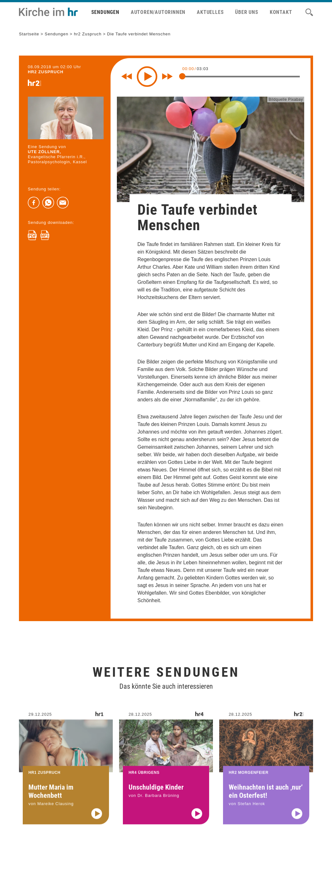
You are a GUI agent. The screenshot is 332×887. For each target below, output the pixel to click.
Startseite (29, 34)
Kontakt (281, 12)
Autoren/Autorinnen (158, 12)
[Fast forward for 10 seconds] (167, 76)
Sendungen (105, 12)
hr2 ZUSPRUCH (45, 71)
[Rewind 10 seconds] (126, 76)
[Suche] (309, 12)
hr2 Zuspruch (88, 34)
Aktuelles (210, 12)
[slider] (182, 76)
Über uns (246, 12)
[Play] (147, 76)
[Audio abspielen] (96, 820)
